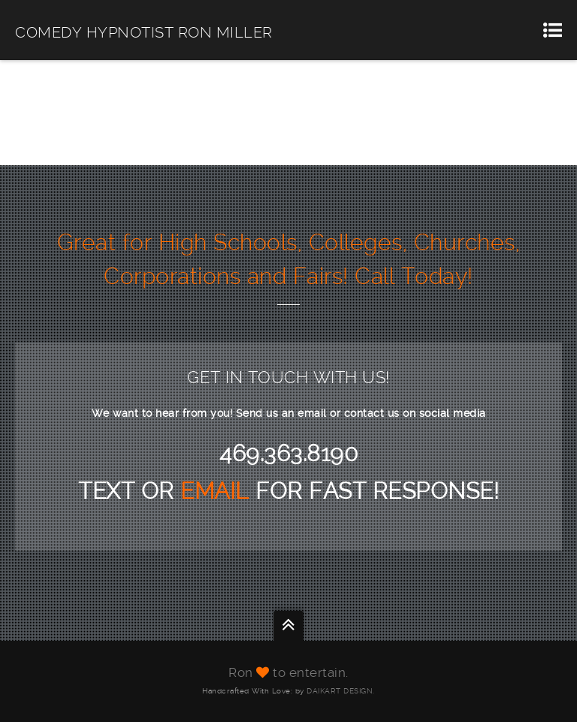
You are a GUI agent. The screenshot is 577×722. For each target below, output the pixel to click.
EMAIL (217, 491)
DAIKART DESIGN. (341, 691)
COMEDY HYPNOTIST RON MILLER (144, 32)
